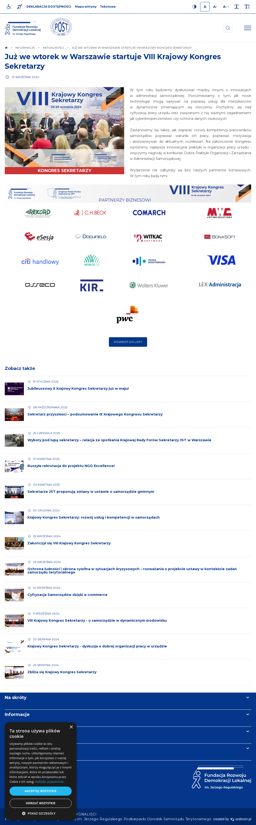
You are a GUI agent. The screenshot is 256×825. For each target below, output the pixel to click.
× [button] (71, 727)
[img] (61, 28)
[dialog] (40, 771)
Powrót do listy (128, 342)
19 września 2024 (25, 77)
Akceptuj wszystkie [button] (40, 791)
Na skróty (16, 697)
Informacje (17, 714)
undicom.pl (240, 819)
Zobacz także (20, 368)
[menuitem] (85, 814)
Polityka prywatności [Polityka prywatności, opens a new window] (49, 782)
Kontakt (14, 748)
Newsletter (17, 731)
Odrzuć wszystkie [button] (40, 803)
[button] (41, 813)
